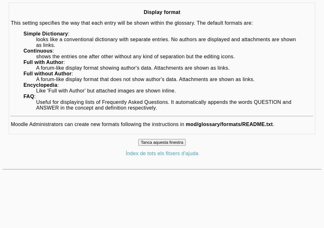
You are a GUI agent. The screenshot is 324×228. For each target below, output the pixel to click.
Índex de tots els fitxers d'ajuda (162, 153)
